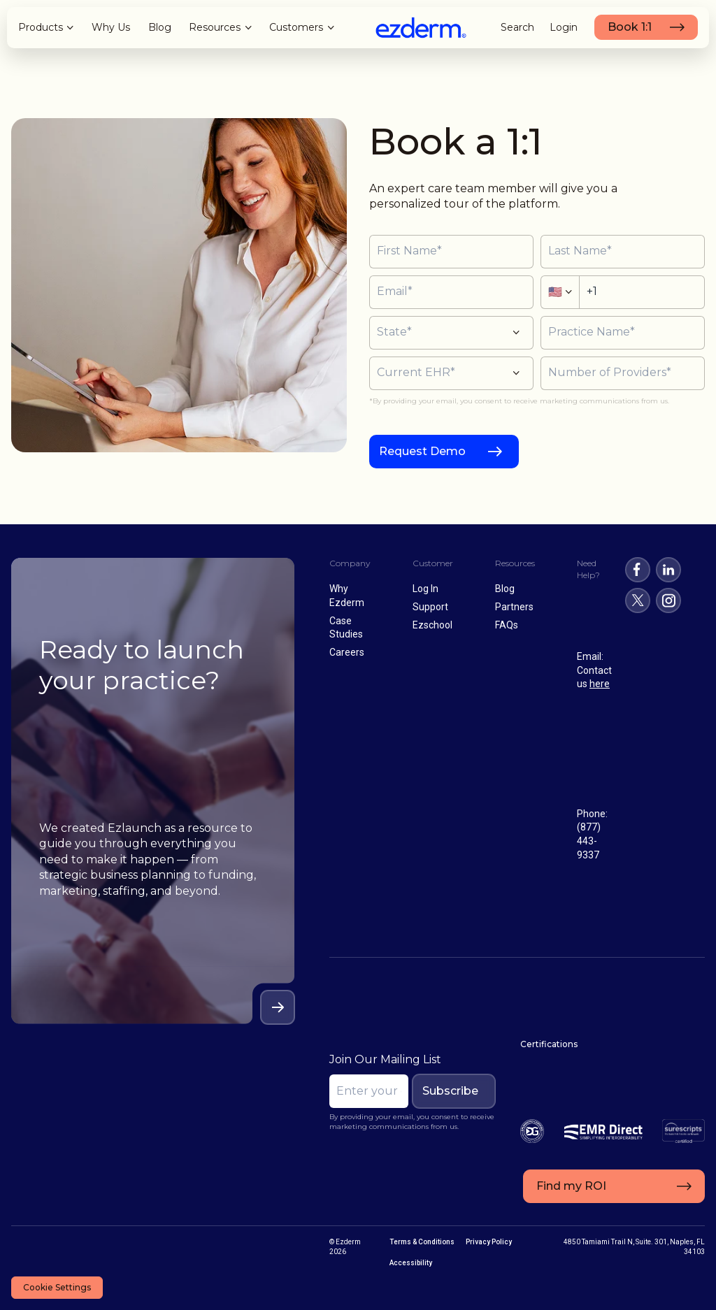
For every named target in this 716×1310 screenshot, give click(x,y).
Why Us (111, 27)
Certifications (549, 1044)
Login (564, 27)
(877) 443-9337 (589, 840)
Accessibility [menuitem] (410, 1263)
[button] (451, 333)
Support (430, 606)
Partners (514, 606)
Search (517, 27)
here (599, 683)
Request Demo (422, 451)
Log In (425, 588)
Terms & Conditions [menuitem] (421, 1242)
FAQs (506, 625)
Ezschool (432, 625)
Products (40, 27)
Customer (433, 563)
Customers (296, 27)
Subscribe (450, 1090)
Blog (159, 27)
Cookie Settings (57, 1287)
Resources (215, 27)
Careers (346, 652)
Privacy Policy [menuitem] (489, 1242)
